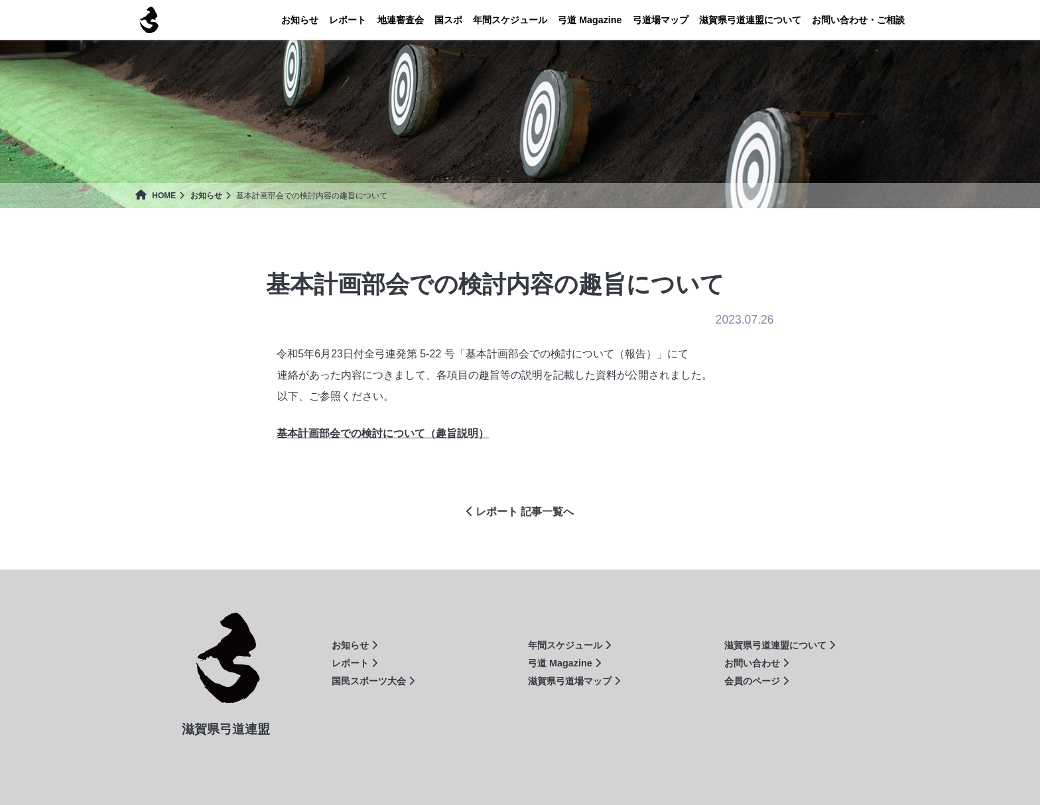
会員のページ (756, 681)
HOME (155, 195)
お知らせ (299, 20)
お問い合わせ (756, 663)
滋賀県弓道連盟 (148, 20)
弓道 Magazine (564, 663)
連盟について (750, 20)
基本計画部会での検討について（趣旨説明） (383, 433)
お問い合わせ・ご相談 (858, 20)
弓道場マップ (660, 20)
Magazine (589, 20)
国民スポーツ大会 (373, 681)
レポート (347, 20)
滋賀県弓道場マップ (574, 681)
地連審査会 (400, 20)
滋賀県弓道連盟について (779, 645)
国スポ (448, 20)
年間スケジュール (510, 20)
